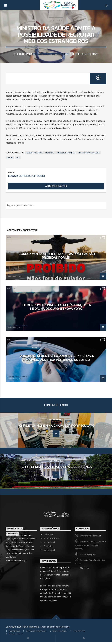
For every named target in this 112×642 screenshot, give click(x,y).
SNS (18, 157)
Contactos (48, 546)
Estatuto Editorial (51, 538)
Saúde (59, 20)
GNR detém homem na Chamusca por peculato (56, 425)
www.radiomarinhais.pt (90, 535)
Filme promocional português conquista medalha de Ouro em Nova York (56, 306)
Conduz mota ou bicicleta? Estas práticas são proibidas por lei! (57, 255)
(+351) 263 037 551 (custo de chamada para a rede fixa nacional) (90, 545)
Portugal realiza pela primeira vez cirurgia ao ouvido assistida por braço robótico (57, 357)
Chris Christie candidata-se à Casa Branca (57, 466)
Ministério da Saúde (89, 153)
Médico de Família (66, 153)
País (52, 20)
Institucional (49, 542)
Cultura (11, 288)
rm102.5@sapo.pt (88, 554)
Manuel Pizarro (34, 153)
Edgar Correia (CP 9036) (50, 54)
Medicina (50, 153)
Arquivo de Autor (56, 186)
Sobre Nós (48, 534)
